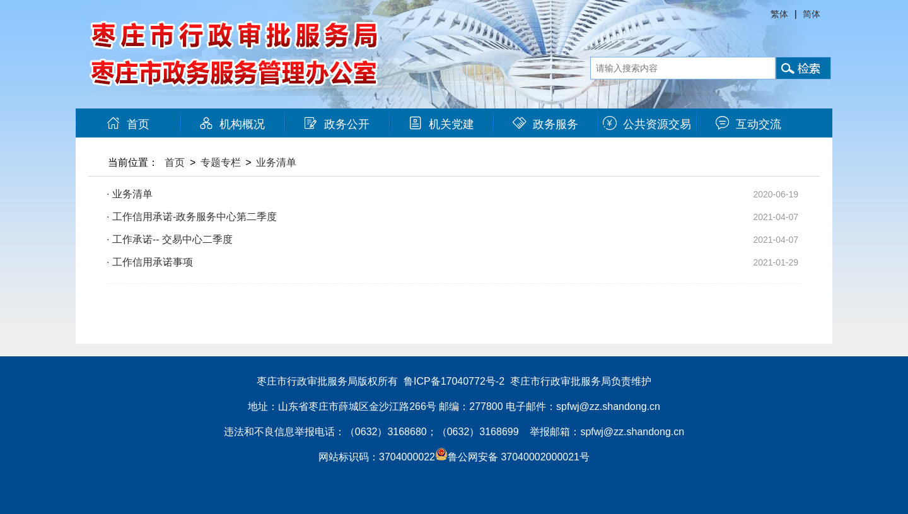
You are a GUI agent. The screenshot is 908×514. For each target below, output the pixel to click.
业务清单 (276, 162)
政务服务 (545, 124)
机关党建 (441, 124)
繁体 (779, 14)
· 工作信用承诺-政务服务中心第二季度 (192, 216)
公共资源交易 (647, 124)
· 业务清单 (130, 194)
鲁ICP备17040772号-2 (454, 381)
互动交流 (748, 124)
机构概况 (232, 124)
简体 (811, 14)
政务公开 (337, 124)
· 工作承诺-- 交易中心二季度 (170, 239)
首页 (128, 124)
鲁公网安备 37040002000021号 (512, 457)
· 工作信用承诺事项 (150, 262)
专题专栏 (221, 162)
